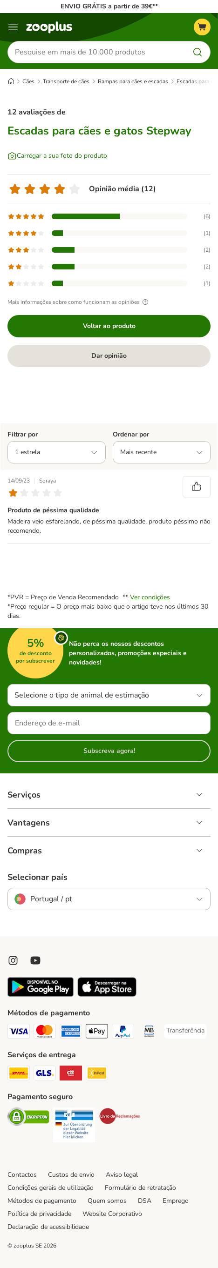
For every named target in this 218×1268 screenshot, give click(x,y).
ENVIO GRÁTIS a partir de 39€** (109, 6)
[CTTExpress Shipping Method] (71, 1074)
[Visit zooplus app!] (40, 994)
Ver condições (150, 597)
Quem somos (107, 1200)
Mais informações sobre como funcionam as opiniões (79, 302)
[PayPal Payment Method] (123, 1032)
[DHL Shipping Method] (18, 1074)
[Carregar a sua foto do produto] (57, 156)
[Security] (28, 1118)
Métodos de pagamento (41, 1200)
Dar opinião (109, 355)
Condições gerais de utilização (50, 1187)
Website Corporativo (112, 1213)
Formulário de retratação (140, 1187)
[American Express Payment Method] (71, 1032)
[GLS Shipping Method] (45, 1074)
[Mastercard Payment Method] (45, 1032)
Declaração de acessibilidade (48, 1226)
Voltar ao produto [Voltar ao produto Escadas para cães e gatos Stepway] (109, 326)
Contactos (22, 1174)
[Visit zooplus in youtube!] (35, 960)
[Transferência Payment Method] (185, 1030)
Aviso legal (122, 1174)
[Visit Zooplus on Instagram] (13, 960)
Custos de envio (71, 1174)
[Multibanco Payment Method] (149, 1032)
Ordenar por (131, 434)
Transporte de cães (66, 81)
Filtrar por (22, 434)
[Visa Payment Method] (18, 1032)
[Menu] (13, 27)
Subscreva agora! (109, 750)
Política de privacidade (39, 1213)
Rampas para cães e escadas (133, 81)
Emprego (176, 1200)
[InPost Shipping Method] (97, 1074)
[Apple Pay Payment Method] (97, 1032)
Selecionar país (37, 877)
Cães (28, 81)
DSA (144, 1200)
